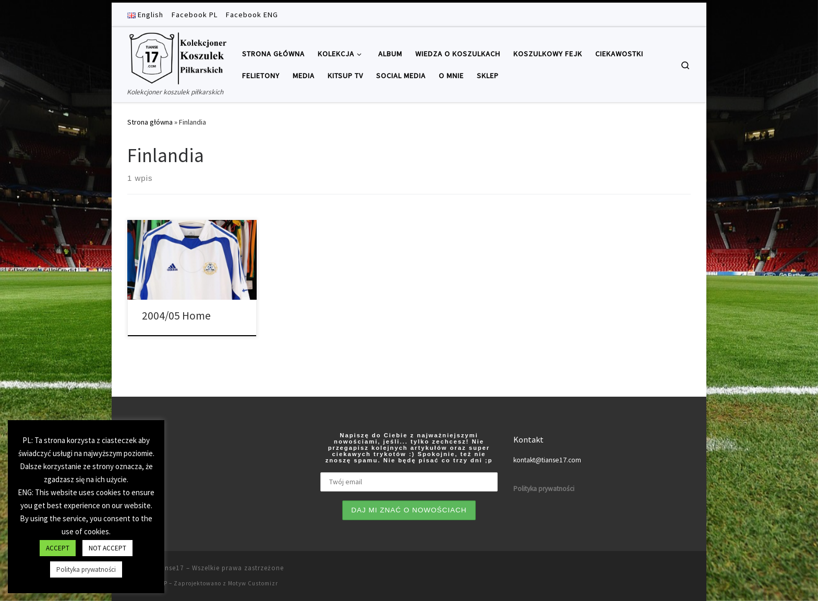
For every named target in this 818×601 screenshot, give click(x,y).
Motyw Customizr (253, 583)
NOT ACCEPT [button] (107, 548)
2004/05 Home (176, 316)
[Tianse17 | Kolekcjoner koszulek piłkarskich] (176, 56)
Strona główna (150, 122)
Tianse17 (169, 567)
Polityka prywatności (86, 569)
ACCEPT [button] (57, 548)
